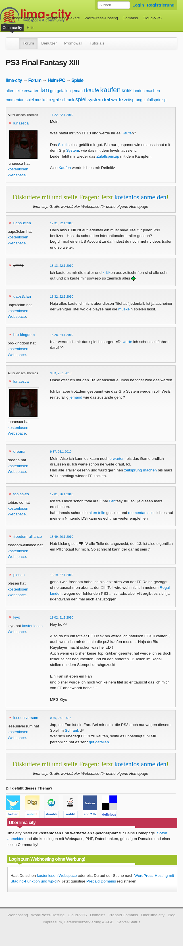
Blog (171, 915)
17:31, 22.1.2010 (61, 223)
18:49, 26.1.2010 (61, 536)
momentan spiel (20, 100)
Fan (112, 501)
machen (153, 90)
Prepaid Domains (101, 881)
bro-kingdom (24, 335)
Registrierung (160, 5)
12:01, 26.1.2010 (61, 494)
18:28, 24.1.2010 (61, 335)
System (72, 150)
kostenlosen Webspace (57, 875)
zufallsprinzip (155, 100)
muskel (41, 100)
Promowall (73, 43)
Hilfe (30, 28)
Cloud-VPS (152, 18)
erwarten (31, 90)
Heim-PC (56, 80)
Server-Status (128, 922)
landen (139, 90)
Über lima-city (153, 915)
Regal (165, 587)
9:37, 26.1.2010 (61, 451)
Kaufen (65, 168)
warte (117, 99)
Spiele (77, 80)
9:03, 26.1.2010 (61, 373)
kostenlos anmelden (141, 197)
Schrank (72, 730)
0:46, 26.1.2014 (61, 717)
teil (107, 99)
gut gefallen (60, 90)
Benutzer (49, 43)
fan (44, 90)
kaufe (92, 90)
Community (12, 28)
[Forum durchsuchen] (113, 5)
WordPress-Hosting (101, 18)
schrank (67, 100)
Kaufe (127, 133)
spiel (80, 99)
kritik (127, 90)
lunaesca (21, 123)
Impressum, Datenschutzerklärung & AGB (78, 922)
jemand (78, 90)
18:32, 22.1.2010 (61, 296)
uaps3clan (22, 223)
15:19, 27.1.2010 (61, 575)
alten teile (14, 90)
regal (54, 99)
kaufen (110, 90)
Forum (28, 43)
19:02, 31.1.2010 (61, 617)
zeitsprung (133, 100)
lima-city (14, 80)
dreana (19, 451)
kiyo (16, 617)
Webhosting (18, 915)
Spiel (62, 145)
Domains (130, 18)
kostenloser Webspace (22, 18)
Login (138, 5)
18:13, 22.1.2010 (61, 265)
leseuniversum (25, 718)
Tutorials (97, 43)
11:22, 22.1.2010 (61, 115)
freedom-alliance (27, 536)
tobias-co (21, 494)
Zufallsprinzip (107, 156)
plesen (19, 575)
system (95, 99)
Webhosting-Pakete (63, 18)
